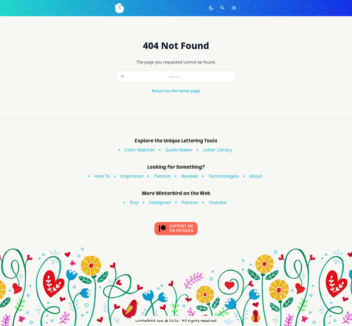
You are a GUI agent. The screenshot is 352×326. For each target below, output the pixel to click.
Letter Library (217, 149)
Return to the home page (176, 90)
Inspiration (131, 176)
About (255, 176)
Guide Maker (179, 149)
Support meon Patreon (176, 228)
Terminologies (224, 176)
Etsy (134, 202)
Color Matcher (140, 149)
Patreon (162, 176)
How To (102, 176)
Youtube (218, 202)
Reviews (189, 176)
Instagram (160, 202)
